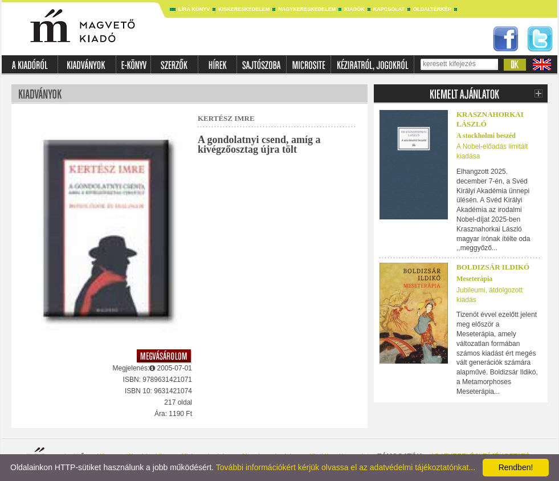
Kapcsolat (389, 9)
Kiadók (354, 9)
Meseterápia (474, 279)
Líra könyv (194, 9)
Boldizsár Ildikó (492, 267)
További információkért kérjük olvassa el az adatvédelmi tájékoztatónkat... (345, 467)
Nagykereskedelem (307, 9)
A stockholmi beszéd (486, 136)
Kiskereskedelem (244, 9)
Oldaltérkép (432, 9)
